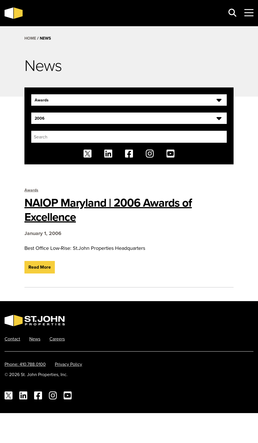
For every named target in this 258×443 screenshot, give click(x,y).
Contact (12, 339)
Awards (31, 190)
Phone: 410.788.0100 (25, 364)
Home (30, 38)
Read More (39, 267)
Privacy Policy (68, 364)
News (34, 339)
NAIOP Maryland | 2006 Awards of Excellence (108, 209)
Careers (57, 339)
